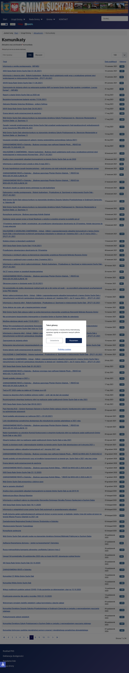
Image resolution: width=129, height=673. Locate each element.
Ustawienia (54, 340)
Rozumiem (73, 340)
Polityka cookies (64, 349)
